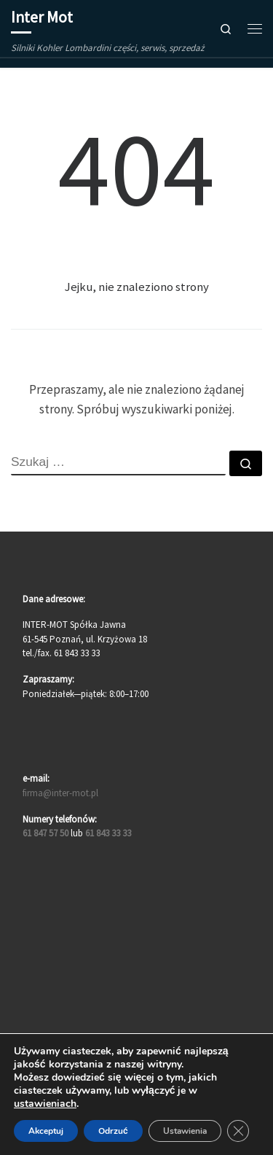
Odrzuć (113, 1131)
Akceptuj (45, 1131)
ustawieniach (45, 1104)
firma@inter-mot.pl (60, 793)
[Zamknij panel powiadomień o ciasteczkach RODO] (238, 1131)
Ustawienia (185, 1131)
